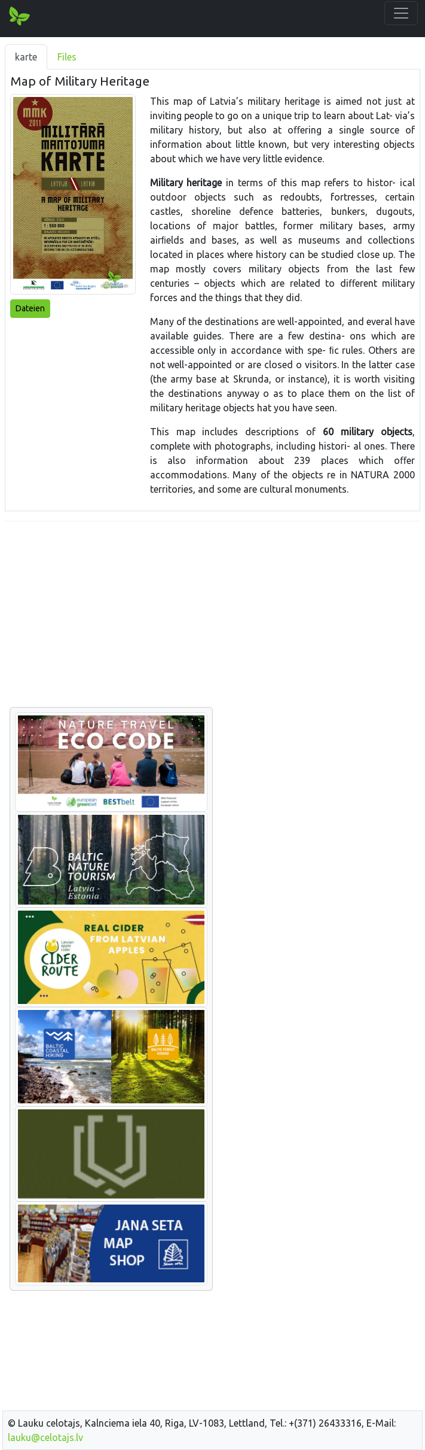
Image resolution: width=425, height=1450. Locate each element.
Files (67, 56)
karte (26, 56)
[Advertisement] (212, 615)
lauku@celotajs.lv (45, 1437)
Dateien (30, 308)
